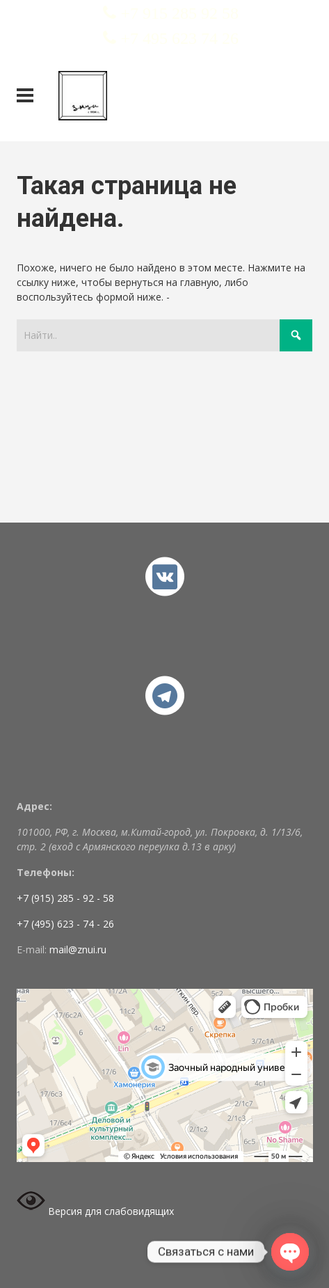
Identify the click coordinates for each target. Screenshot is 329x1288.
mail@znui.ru (77, 949)
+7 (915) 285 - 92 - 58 (65, 898)
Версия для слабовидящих (95, 1211)
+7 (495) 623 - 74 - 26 (65, 923)
